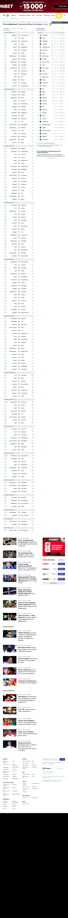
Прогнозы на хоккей (6, 788)
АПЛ (13, 771)
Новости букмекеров (15, 801)
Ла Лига (14, 774)
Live (26, 28)
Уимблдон (34, 786)
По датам (6, 28)
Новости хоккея (26, 761)
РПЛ (13, 761)
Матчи (33, 15)
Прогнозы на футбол (6, 772)
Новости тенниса (24, 784)
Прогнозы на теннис (6, 794)
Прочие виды (26, 795)
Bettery (5, 808)
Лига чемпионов (15, 765)
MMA (33, 774)
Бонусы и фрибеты (5, 801)
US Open (24, 791)
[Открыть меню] (4, 15)
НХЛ (33, 763)
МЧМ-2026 (34, 767)
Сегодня (14, 784)
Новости (53, 15)
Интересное (6, 776)
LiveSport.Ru (7, 22)
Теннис (24, 781)
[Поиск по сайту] (65, 15)
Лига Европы (15, 767)
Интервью (5, 778)
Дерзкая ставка (16, 794)
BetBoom (5, 806)
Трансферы (47, 15)
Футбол (14, 15)
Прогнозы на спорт (8, 782)
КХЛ (33, 761)
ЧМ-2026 (61, 15)
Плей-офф (20, 28)
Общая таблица (41, 28)
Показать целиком (51, 157)
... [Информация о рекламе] (64, 566)
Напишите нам (60, 768)
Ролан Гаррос (35, 788)
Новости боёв (26, 774)
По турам (13, 28)
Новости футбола (5, 761)
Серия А (14, 776)
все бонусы (61, 560)
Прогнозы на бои (6, 791)
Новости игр (25, 804)
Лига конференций (21, 22)
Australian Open (36, 783)
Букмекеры (6, 799)
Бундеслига (15, 778)
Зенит (13, 808)
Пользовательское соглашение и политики (52, 780)
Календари (6, 767)
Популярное (6, 774)
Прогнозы (39, 15)
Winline (14, 804)
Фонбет (5, 804)
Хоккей (24, 759)
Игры (23, 801)
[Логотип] (8, 15)
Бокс (33, 776)
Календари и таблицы (24, 15)
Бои (23, 772)
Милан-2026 (35, 798)
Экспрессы (15, 791)
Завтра (14, 787)
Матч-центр (6, 764)
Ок (62, 759)
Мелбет (14, 806)
